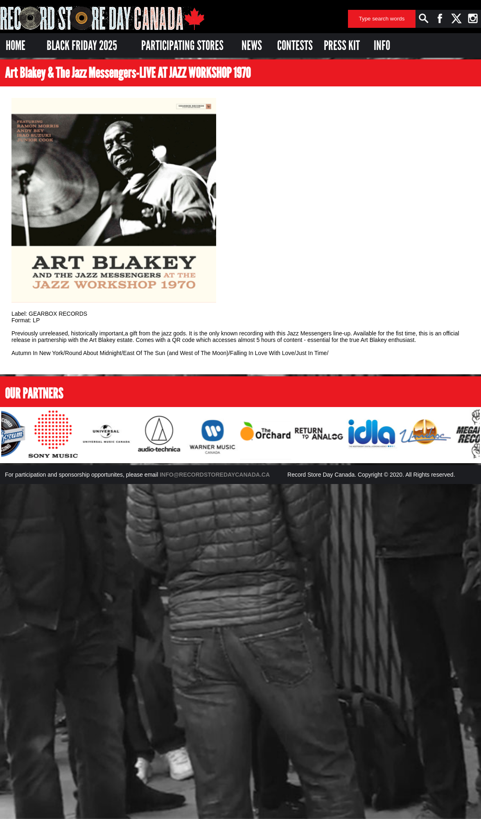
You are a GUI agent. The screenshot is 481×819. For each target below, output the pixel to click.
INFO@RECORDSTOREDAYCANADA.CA (215, 474)
